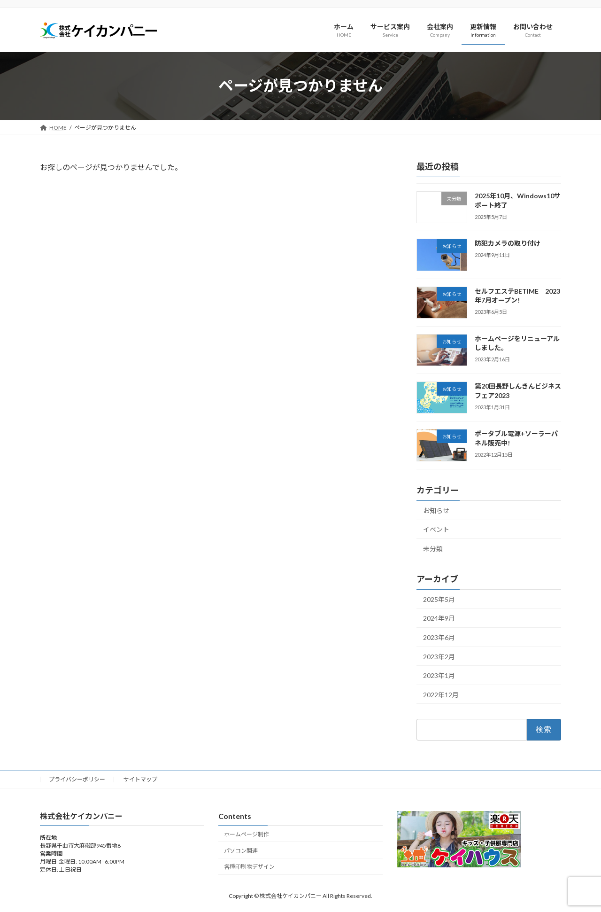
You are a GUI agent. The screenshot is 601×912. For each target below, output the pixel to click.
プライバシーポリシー (77, 779)
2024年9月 (439, 618)
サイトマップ (140, 779)
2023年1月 (439, 675)
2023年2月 (439, 656)
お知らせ (436, 510)
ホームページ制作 (246, 833)
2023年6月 (439, 637)
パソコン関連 (241, 850)
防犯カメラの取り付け (507, 243)
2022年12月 (441, 694)
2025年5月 (439, 599)
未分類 (433, 549)
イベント (436, 529)
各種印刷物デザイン (249, 866)
